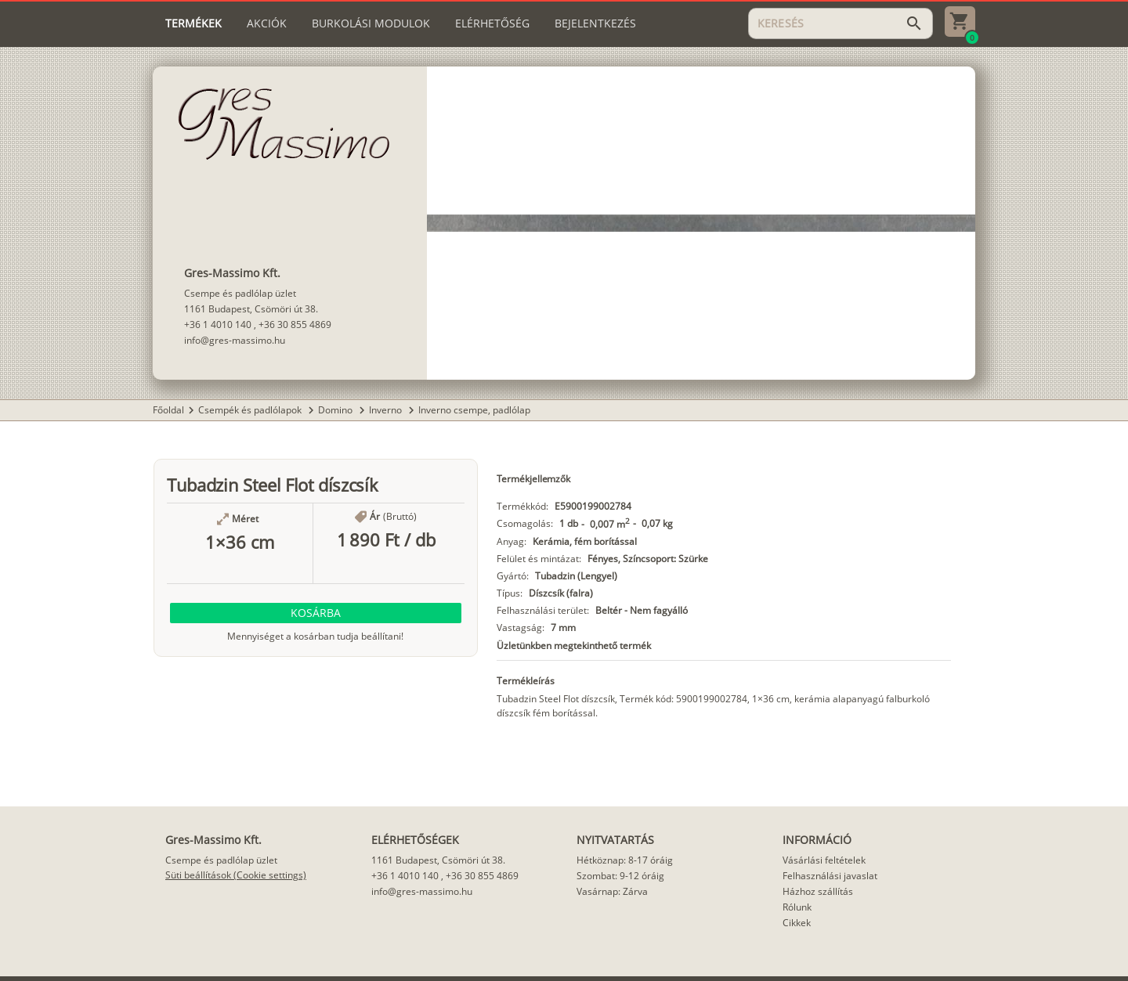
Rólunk (797, 907)
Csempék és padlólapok (251, 410)
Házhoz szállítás (818, 891)
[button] (315, 613)
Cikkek (797, 922)
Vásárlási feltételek (824, 860)
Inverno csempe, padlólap (474, 410)
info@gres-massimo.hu (234, 340)
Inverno (386, 410)
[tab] (193, 23)
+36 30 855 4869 (294, 324)
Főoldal (168, 410)
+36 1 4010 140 (217, 324)
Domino (336, 410)
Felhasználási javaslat (830, 875)
